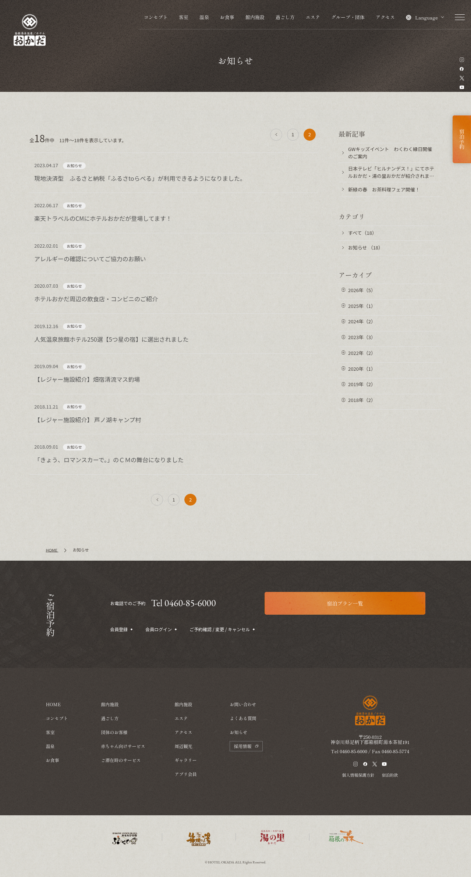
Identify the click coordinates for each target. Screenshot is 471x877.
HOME (53, 704)
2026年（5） (362, 290)
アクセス (385, 17)
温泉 (204, 17)
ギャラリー (185, 760)
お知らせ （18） (365, 247)
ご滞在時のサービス (121, 760)
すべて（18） (362, 232)
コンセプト (156, 17)
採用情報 (246, 746)
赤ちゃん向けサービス (123, 746)
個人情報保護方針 (358, 775)
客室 (183, 17)
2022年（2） (362, 352)
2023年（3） (362, 337)
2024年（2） (362, 321)
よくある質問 (243, 718)
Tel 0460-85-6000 (183, 603)
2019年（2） (362, 384)
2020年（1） (362, 368)
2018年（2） (362, 399)
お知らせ (238, 732)
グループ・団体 (348, 17)
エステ (313, 17)
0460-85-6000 (353, 751)
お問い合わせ (243, 704)
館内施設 (255, 17)
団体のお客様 (114, 732)
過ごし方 (285, 17)
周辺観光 (183, 746)
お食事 (227, 17)
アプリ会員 (185, 774)
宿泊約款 (390, 775)
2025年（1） (362, 305)
